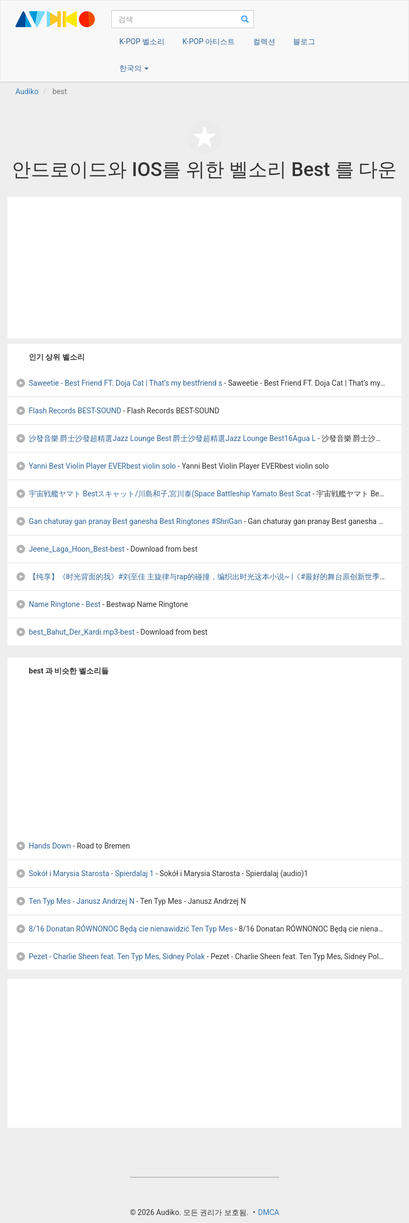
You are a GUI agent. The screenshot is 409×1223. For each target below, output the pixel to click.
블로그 (304, 41)
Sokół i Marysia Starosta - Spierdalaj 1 (84, 873)
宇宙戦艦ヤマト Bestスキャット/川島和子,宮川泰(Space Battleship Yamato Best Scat (162, 493)
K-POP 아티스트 (208, 41)
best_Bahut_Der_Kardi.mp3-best (75, 632)
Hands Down (43, 846)
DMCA (268, 1212)
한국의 (134, 68)
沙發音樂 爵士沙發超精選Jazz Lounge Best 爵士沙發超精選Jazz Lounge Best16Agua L (165, 438)
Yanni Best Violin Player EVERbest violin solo (95, 466)
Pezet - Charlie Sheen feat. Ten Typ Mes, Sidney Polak (110, 956)
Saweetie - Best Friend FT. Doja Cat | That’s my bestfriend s (118, 383)
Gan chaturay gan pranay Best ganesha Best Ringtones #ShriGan (128, 521)
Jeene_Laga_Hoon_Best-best (70, 549)
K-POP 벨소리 (142, 41)
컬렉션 (264, 41)
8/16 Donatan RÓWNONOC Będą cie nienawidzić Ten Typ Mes (124, 929)
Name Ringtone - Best (58, 604)
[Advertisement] (204, 267)
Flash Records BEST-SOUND (68, 410)
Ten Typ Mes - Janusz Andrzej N (75, 901)
